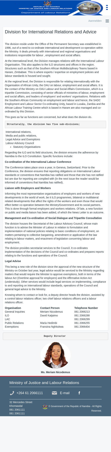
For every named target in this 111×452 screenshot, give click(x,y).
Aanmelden (95, 20)
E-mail (65, 393)
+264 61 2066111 (29, 393)
